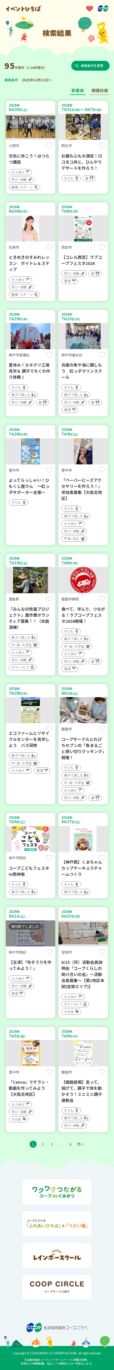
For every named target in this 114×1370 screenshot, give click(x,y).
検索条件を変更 (92, 65)
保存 (49, 145)
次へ (80, 1144)
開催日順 (100, 90)
